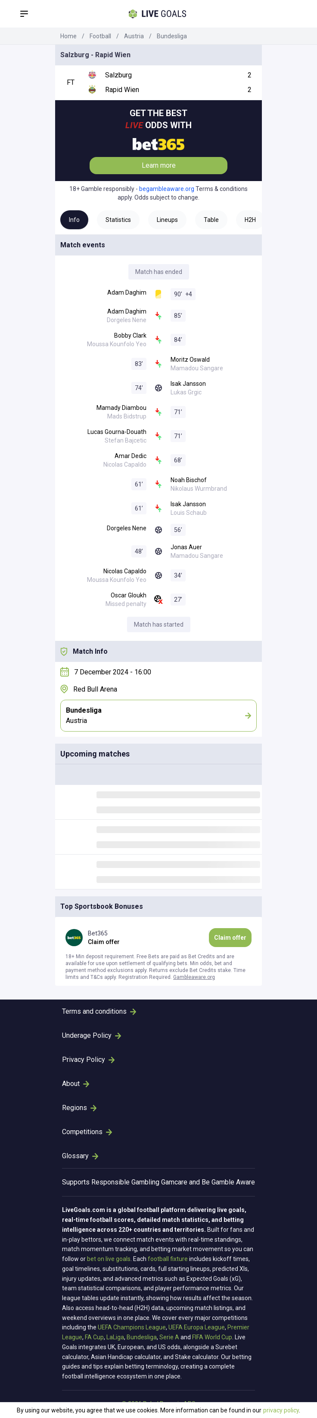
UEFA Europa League (196, 1327)
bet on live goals (109, 1258)
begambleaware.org (166, 188)
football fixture (168, 1258)
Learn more (159, 165)
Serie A (169, 1337)
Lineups (167, 219)
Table (211, 219)
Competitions (87, 1132)
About (75, 1084)
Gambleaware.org (194, 977)
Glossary (80, 1156)
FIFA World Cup (212, 1337)
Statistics (118, 219)
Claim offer (230, 937)
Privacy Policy (88, 1059)
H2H (250, 219)
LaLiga (115, 1337)
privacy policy (281, 1410)
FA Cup (94, 1337)
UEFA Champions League (132, 1327)
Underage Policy (91, 1035)
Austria (134, 36)
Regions (79, 1108)
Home (68, 36)
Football (100, 36)
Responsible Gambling (125, 1182)
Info (74, 219)
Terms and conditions (99, 1011)
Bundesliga (172, 36)
